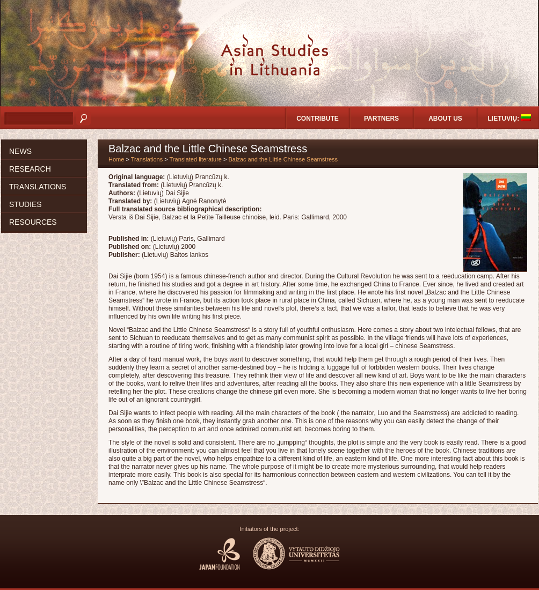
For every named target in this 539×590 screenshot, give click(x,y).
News (20, 151)
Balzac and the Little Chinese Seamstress (283, 159)
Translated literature (196, 159)
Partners (381, 118)
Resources (33, 222)
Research (30, 169)
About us (445, 118)
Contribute (317, 118)
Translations (37, 186)
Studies (25, 204)
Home (116, 159)
